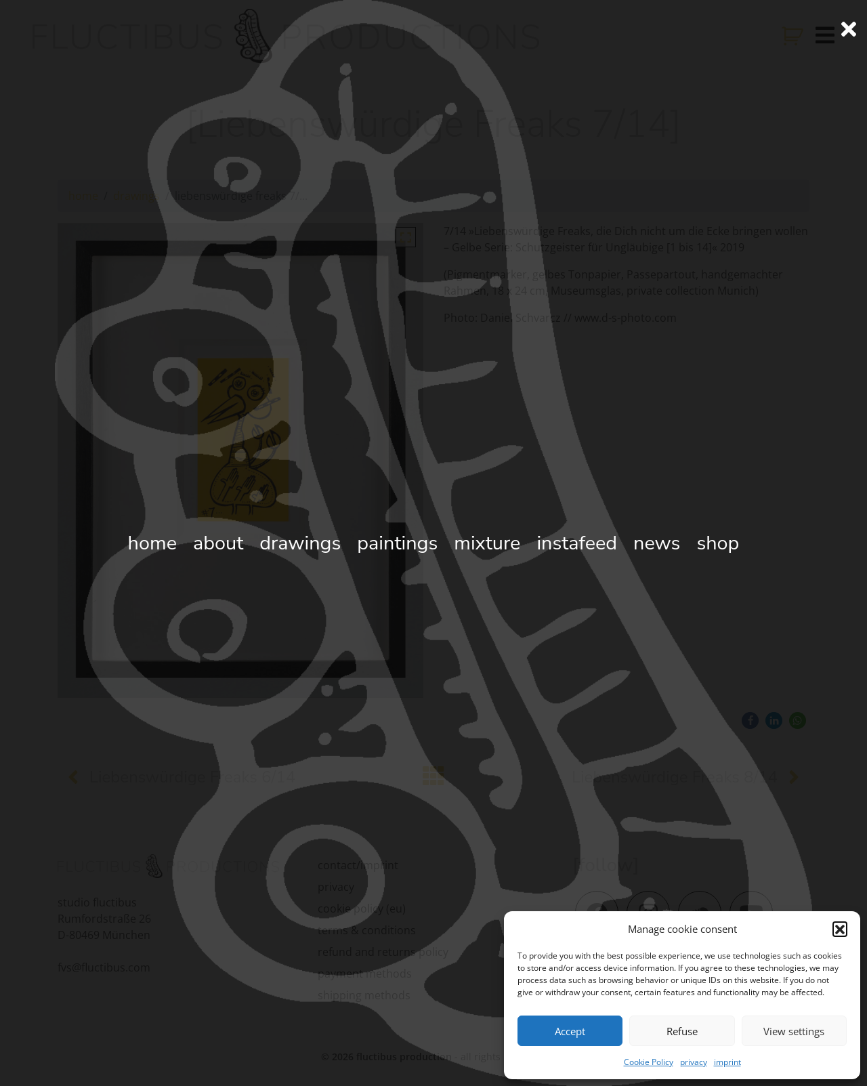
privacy (693, 1062)
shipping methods (364, 995)
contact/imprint (358, 865)
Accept (570, 1031)
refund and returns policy (383, 951)
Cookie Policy (648, 1062)
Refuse (682, 1031)
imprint (727, 1062)
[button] (840, 929)
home (83, 195)
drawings (136, 195)
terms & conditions (367, 930)
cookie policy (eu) (362, 908)
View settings (793, 1031)
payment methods (365, 973)
